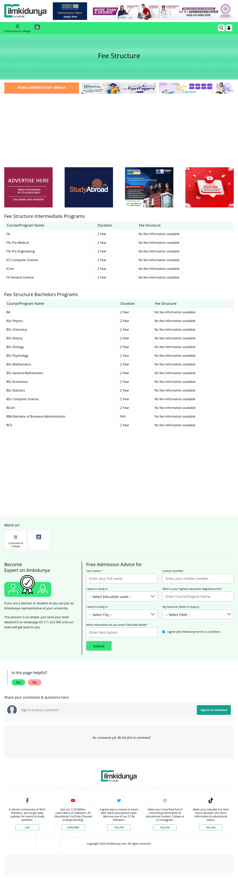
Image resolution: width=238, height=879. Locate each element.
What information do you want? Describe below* (116, 625)
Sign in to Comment (214, 710)
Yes (18, 682)
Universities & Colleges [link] (17, 28)
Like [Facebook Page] (27, 827)
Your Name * (94, 571)
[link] (70, 11)
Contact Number (172, 571)
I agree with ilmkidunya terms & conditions (193, 632)
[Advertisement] (119, 124)
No (35, 682)
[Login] (229, 28)
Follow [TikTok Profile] (210, 827)
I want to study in (97, 589)
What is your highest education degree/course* (192, 589)
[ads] (28, 187)
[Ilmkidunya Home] (25, 11)
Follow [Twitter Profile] (119, 827)
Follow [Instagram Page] (165, 827)
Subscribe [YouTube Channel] (73, 827)
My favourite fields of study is (180, 607)
